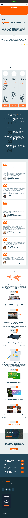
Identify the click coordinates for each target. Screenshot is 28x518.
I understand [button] (13, 1)
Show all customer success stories (14, 424)
